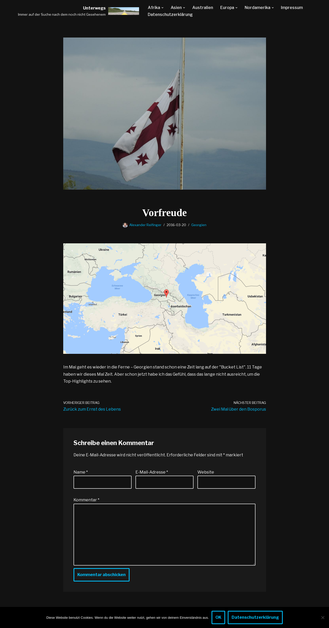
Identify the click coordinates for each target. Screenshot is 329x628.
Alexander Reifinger (145, 225)
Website (205, 472)
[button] (162, 8)
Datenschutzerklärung (170, 14)
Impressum (292, 7)
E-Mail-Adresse (151, 472)
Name (81, 472)
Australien (202, 7)
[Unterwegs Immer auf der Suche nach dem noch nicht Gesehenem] (78, 11)
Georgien (198, 225)
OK (218, 617)
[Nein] (322, 617)
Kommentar (86, 499)
